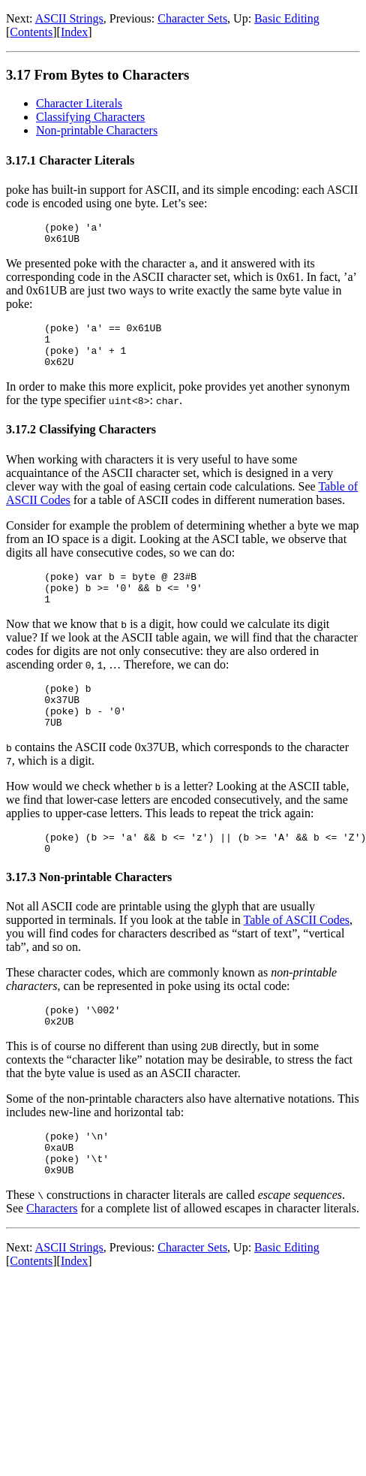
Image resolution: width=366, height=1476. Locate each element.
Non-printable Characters (97, 130)
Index (74, 32)
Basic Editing (287, 18)
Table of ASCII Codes (297, 953)
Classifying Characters (90, 116)
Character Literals (79, 103)
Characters (51, 1255)
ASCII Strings (69, 18)
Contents (31, 32)
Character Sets (192, 18)
